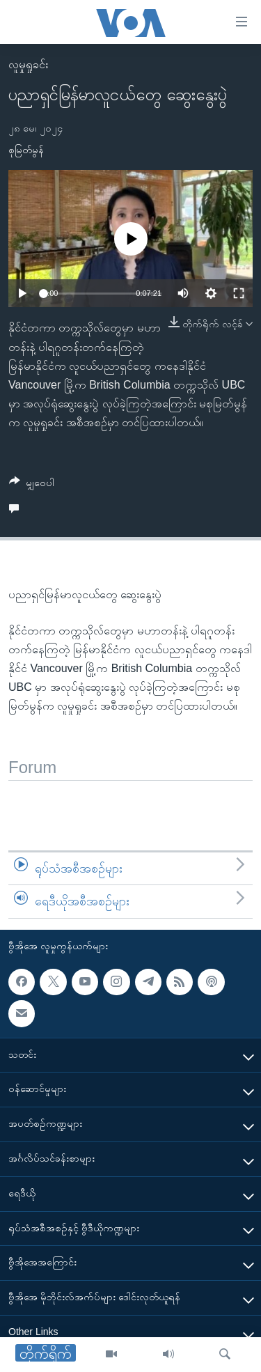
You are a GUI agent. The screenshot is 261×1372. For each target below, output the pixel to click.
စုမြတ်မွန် (26, 149)
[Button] (31, 485)
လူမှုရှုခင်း (28, 64)
